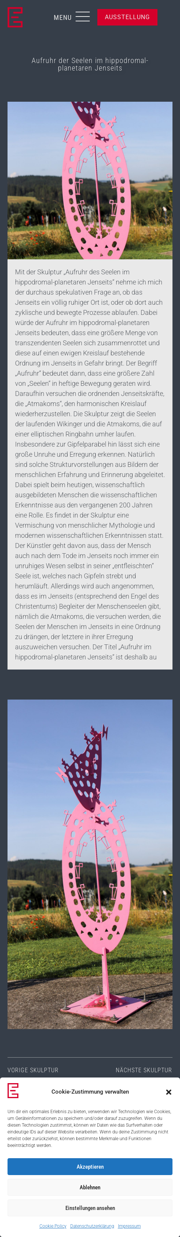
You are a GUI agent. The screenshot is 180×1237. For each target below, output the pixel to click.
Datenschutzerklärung (92, 1226)
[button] (168, 1092)
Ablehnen (90, 1187)
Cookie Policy (53, 1226)
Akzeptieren (90, 1166)
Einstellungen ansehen (90, 1208)
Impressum (129, 1226)
